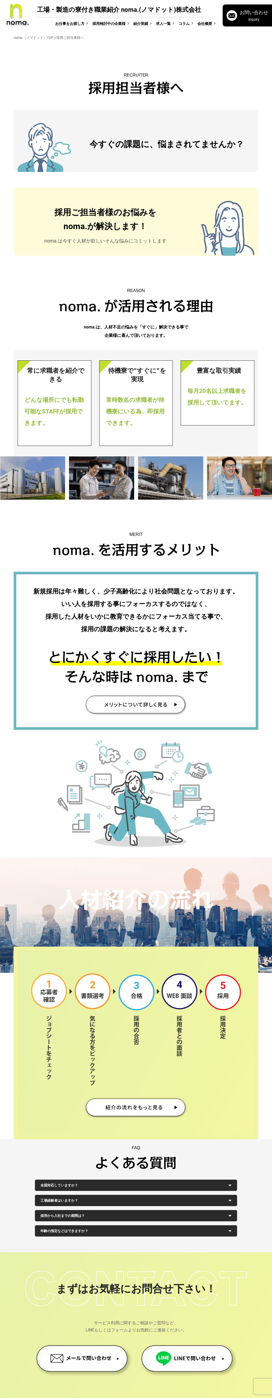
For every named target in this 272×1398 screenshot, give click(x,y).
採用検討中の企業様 (108, 23)
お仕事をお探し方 (70, 23)
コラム (184, 23)
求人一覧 (163, 23)
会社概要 (204, 23)
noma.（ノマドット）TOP (33, 37)
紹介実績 (140, 23)
